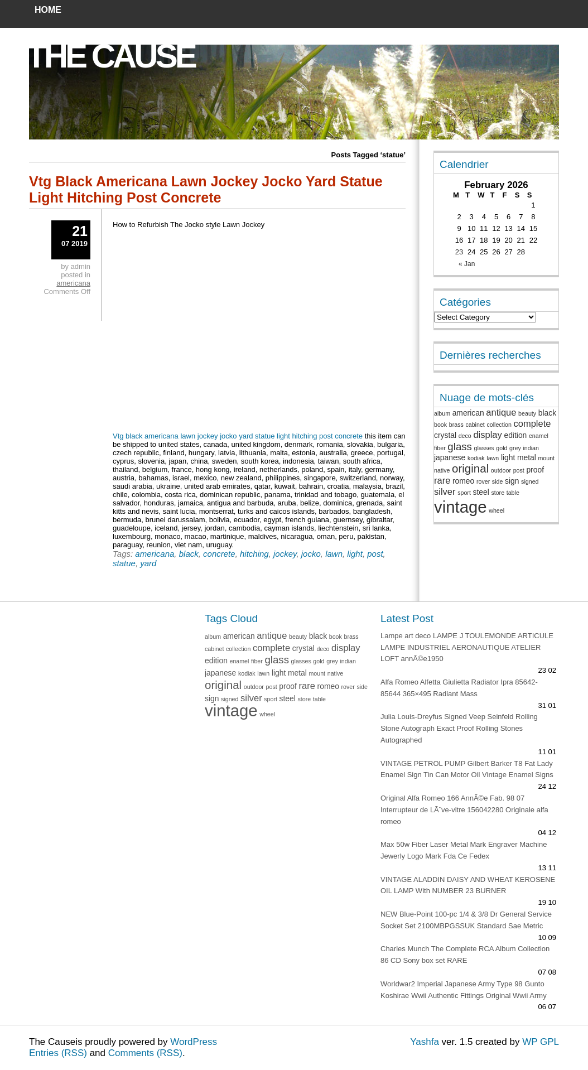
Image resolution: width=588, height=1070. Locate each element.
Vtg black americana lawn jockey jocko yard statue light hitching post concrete (238, 436)
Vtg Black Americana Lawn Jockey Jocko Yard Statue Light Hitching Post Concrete (206, 189)
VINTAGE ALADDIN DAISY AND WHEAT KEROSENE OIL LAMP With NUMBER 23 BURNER (467, 885)
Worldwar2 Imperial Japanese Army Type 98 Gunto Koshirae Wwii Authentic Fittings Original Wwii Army (463, 990)
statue (124, 563)
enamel (538, 435)
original (470, 468)
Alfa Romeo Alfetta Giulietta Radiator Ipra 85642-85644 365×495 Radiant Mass (459, 688)
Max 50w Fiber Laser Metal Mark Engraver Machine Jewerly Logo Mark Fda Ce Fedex (463, 850)
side (497, 481)
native (442, 470)
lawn (334, 553)
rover (483, 481)
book (440, 424)
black (189, 553)
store (497, 492)
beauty (527, 413)
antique (501, 412)
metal (526, 457)
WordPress (193, 1042)
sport (464, 492)
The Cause (110, 56)
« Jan (467, 264)
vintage (460, 507)
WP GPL (540, 1042)
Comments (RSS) (145, 1053)
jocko (311, 553)
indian (530, 448)
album (442, 413)
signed (529, 481)
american (468, 412)
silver (445, 491)
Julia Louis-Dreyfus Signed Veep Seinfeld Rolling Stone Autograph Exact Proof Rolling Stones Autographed (459, 728)
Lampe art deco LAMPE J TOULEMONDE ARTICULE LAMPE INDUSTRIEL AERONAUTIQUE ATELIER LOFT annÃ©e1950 (466, 647)
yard (148, 563)
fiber (440, 448)
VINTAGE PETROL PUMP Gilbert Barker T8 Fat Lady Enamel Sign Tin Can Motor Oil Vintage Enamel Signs (466, 769)
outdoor (501, 470)
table (513, 492)
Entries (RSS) (58, 1053)
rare (442, 480)
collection (498, 424)
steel (481, 492)
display (487, 435)
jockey (284, 553)
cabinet (474, 424)
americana (154, 553)
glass (459, 446)
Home (48, 10)
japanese (449, 457)
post (375, 553)
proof (535, 469)
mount (546, 458)
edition (515, 435)
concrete (219, 553)
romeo (463, 480)
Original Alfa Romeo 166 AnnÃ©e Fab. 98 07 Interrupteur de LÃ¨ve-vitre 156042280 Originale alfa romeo (464, 810)
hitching (254, 553)
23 (459, 252)
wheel (496, 510)
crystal (445, 435)
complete (532, 423)
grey (515, 448)
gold (501, 448)
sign (512, 480)
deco (465, 435)
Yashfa (424, 1042)
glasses (484, 448)
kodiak (476, 458)
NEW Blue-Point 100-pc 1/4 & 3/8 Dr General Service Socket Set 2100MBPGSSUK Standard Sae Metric (466, 920)
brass (456, 424)
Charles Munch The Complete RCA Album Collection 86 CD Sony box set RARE (465, 954)
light (355, 553)
